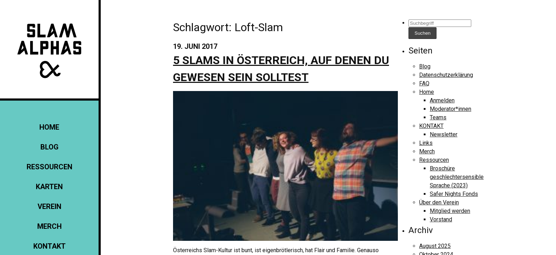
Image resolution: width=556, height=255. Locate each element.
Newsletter (443, 134)
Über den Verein (439, 202)
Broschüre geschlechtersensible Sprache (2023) (457, 177)
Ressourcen (49, 167)
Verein (49, 206)
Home (49, 127)
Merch (49, 226)
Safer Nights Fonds (454, 194)
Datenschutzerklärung (446, 75)
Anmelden (442, 100)
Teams (438, 117)
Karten (49, 186)
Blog (49, 147)
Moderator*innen (450, 109)
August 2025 (435, 246)
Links (426, 143)
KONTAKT (49, 246)
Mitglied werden (450, 211)
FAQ (424, 83)
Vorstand (441, 219)
